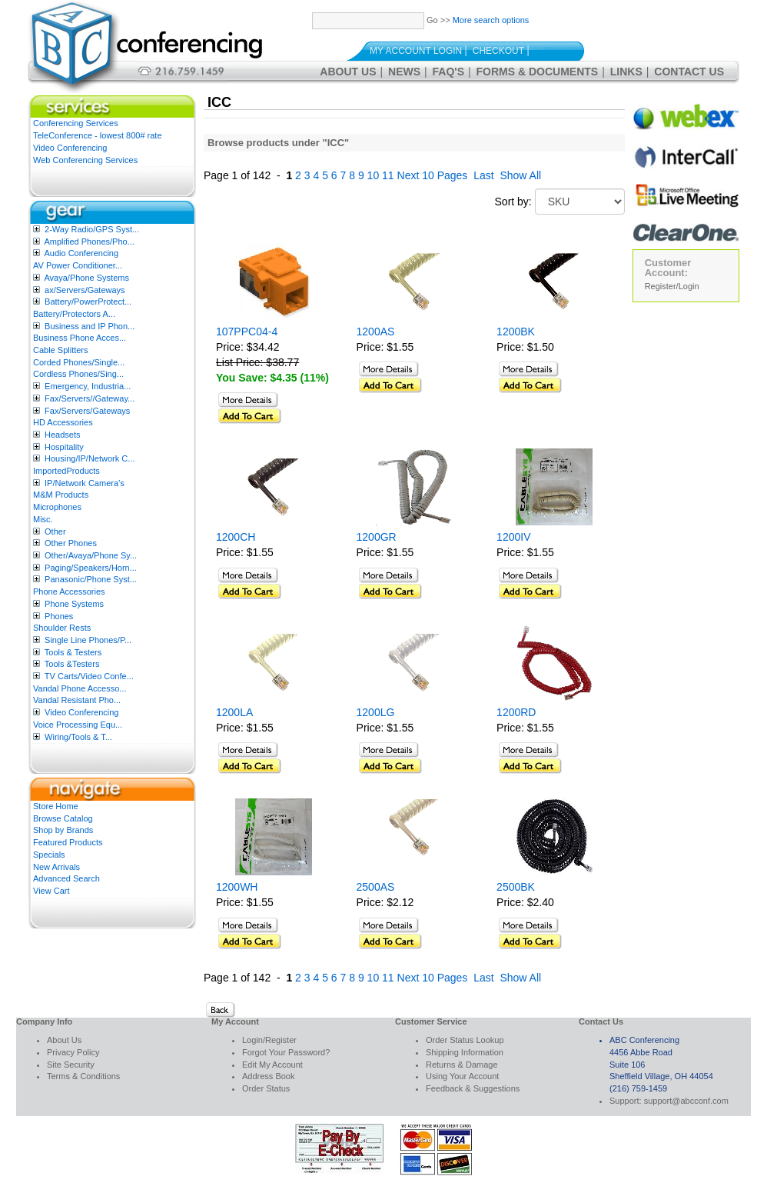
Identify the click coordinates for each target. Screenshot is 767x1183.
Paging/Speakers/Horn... (91, 567)
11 (388, 175)
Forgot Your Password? (286, 1052)
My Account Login (416, 50)
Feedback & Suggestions (473, 1088)
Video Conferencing (70, 147)
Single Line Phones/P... (88, 640)
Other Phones (71, 543)
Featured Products (68, 842)
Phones (59, 616)
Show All (520, 175)
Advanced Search (66, 878)
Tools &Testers (72, 663)
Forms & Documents (537, 71)
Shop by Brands (63, 830)
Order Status (266, 1088)
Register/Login (672, 286)
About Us (348, 71)
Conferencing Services (75, 123)
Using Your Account (462, 1076)
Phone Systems (74, 603)
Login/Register (269, 1040)
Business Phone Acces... (79, 337)
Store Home (55, 806)
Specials (49, 854)
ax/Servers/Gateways (85, 290)
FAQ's (448, 71)
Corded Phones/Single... (79, 362)
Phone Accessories (69, 591)
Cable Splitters (60, 350)
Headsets (62, 434)
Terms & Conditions (83, 1076)
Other (55, 531)
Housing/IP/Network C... (89, 458)
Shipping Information (464, 1052)
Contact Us (689, 71)
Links (626, 71)
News (404, 71)
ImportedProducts (66, 470)
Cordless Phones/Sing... (78, 373)
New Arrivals (56, 866)
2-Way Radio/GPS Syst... (92, 229)
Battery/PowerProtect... (88, 301)
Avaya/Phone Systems (86, 277)
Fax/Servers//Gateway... (89, 398)
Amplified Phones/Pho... (89, 241)
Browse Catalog (63, 818)
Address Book (268, 1076)
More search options (491, 20)
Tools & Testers (73, 652)
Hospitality (64, 447)
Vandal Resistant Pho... (77, 700)
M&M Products (60, 494)
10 (373, 175)
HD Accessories (63, 422)
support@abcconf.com (686, 1100)
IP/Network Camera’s (85, 483)
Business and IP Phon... (89, 326)
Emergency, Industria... (88, 386)
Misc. (43, 519)
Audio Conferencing (81, 253)
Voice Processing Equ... (77, 724)
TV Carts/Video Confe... (89, 676)
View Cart (51, 890)
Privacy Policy (73, 1052)
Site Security (71, 1064)
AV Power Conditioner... (77, 265)
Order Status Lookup (465, 1040)
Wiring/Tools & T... (78, 736)
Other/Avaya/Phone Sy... (91, 555)
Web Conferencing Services (85, 160)
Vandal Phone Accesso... (80, 688)
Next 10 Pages (432, 175)
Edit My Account (272, 1064)
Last (483, 175)
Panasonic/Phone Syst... (91, 579)
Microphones (57, 507)
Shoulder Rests (62, 627)
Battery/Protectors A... (74, 313)
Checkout (498, 50)
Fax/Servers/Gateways (87, 410)
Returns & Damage (462, 1064)
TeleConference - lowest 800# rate (97, 135)
